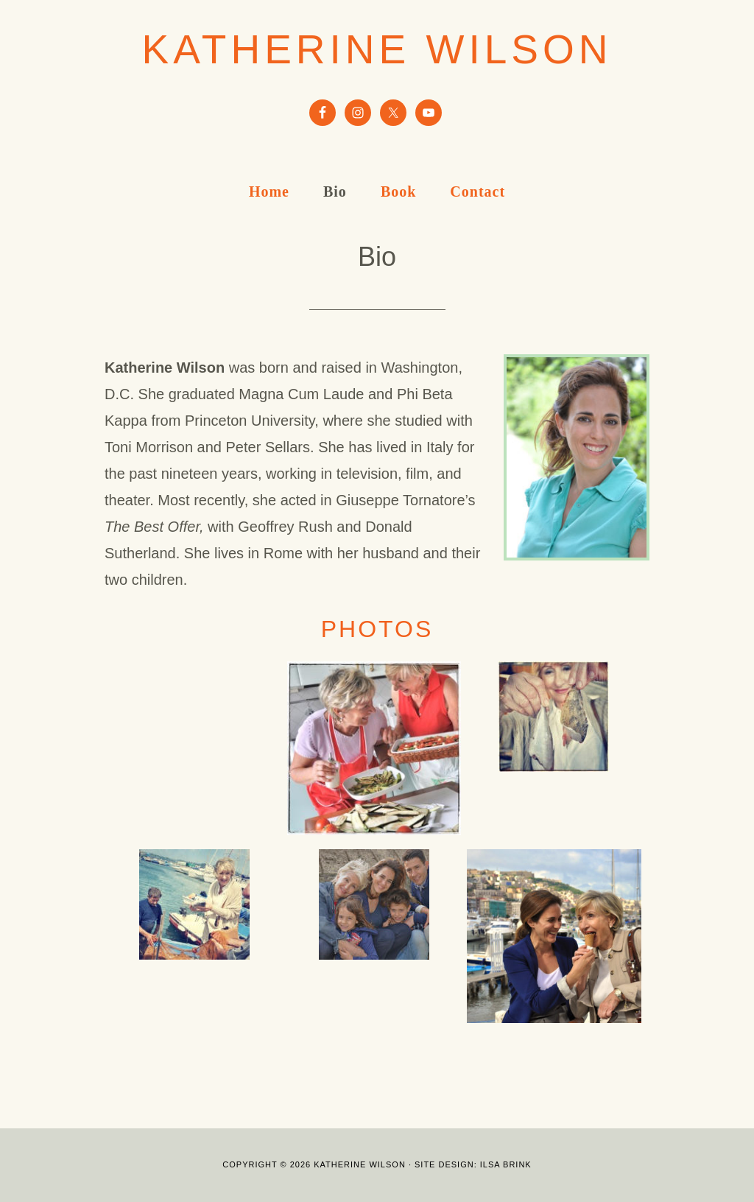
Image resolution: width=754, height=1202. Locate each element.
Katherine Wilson (377, 49)
